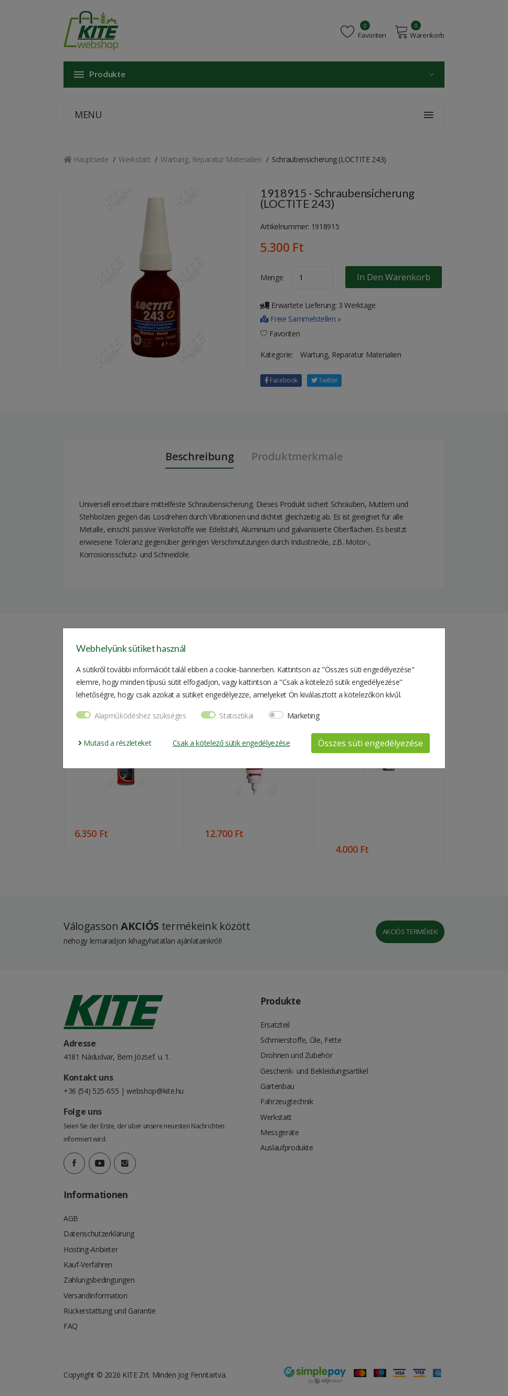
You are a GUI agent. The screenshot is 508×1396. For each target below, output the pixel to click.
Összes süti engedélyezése (370, 743)
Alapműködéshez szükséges (140, 716)
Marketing (303, 716)
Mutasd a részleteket (114, 743)
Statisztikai (236, 716)
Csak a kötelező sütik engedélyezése (231, 743)
